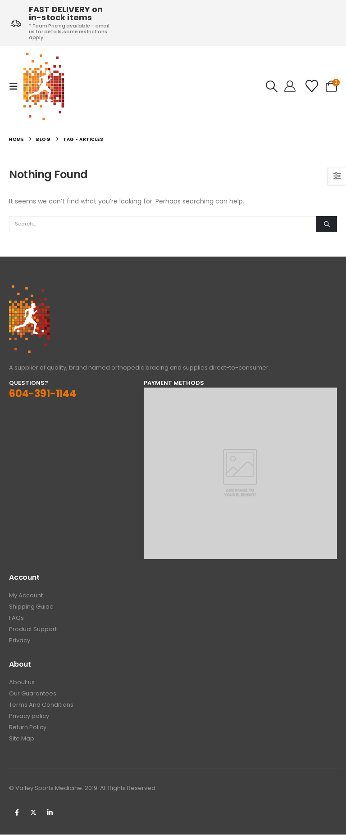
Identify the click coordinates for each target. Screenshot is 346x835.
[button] (16, 86)
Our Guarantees (32, 694)
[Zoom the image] (29, 290)
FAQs (16, 618)
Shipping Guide (31, 607)
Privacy (19, 640)
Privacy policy (29, 716)
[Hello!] (290, 86)
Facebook (16, 813)
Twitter (33, 813)
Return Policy (27, 727)
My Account (26, 595)
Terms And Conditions (41, 705)
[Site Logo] (43, 86)
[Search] (326, 224)
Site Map (21, 739)
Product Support (33, 629)
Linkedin (50, 813)
